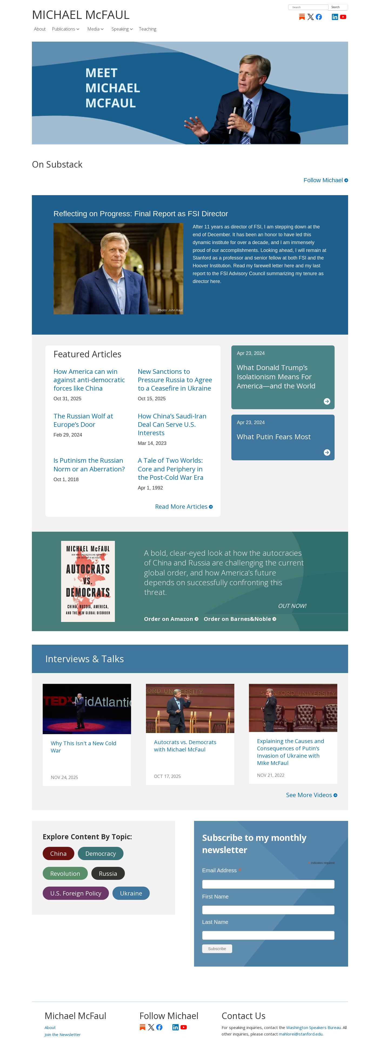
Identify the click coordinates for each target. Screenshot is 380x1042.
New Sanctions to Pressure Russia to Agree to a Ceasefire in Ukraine (175, 379)
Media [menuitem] (93, 29)
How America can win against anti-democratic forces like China (89, 379)
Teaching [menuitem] (147, 29)
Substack (302, 17)
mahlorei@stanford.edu (300, 1034)
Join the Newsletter (63, 1034)
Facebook (319, 17)
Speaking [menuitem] (121, 29)
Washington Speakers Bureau (313, 1027)
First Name (215, 897)
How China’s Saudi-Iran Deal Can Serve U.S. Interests (172, 424)
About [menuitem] (40, 29)
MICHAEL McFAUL (81, 14)
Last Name (215, 922)
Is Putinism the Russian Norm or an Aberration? (89, 464)
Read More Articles (181, 506)
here (289, 265)
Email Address (221, 870)
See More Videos (309, 795)
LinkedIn (335, 17)
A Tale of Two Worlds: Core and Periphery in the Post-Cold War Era (171, 468)
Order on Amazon (168, 618)
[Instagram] (327, 17)
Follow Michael (323, 180)
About (50, 1027)
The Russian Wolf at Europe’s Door (83, 420)
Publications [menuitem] (64, 29)
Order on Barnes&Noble (237, 618)
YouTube (343, 17)
